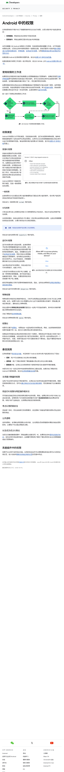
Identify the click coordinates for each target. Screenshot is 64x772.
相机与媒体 (26, 763)
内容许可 (21, 462)
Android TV (46, 766)
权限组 (14, 328)
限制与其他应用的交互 (24, 455)
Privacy (16, 8)
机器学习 (25, 756)
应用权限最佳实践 (28, 371)
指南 (41, 16)
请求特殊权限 (16, 314)
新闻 (3, 766)
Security (6, 8)
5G (24, 769)
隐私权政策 (26, 766)
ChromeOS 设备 (48, 760)
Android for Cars (48, 763)
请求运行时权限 (31, 51)
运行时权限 (42, 90)
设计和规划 (19, 16)
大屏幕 (45, 753)
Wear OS (46, 756)
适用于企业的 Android (9, 756)
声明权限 (21, 51)
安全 (3, 760)
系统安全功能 (16, 354)
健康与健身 (26, 760)
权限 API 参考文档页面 (43, 57)
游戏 (24, 753)
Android (4, 753)
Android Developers (8, 16)
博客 (3, 769)
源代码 (4, 763)
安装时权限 (49, 88)
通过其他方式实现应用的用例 (31, 383)
